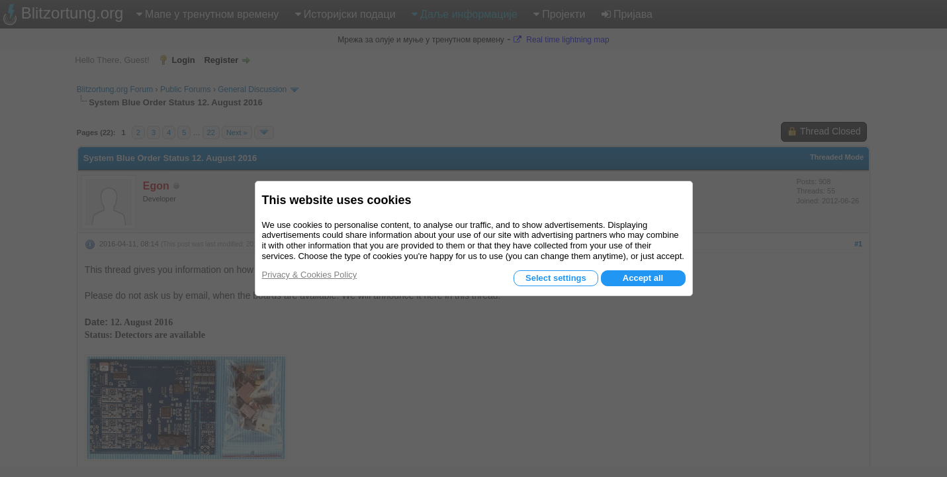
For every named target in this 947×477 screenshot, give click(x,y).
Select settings (555, 278)
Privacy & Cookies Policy (309, 275)
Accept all (643, 278)
